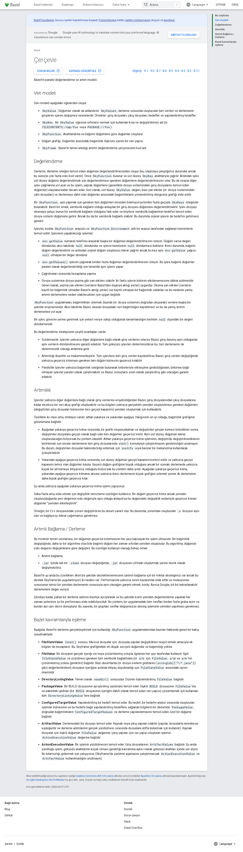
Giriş (235, 4)
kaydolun (169, 20)
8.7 (158, 71)
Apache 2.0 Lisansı (151, 775)
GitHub (220, 4)
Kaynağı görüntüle (85, 71)
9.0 (152, 71)
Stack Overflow (133, 827)
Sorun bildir (48, 71)
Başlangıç (68, 4)
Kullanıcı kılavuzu (93, 4)
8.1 (197, 71)
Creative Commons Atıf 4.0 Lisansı (95, 775)
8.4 (177, 71)
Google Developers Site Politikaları (45, 779)
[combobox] (161, 4)
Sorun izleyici (132, 815)
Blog (7, 809)
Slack (127, 821)
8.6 (165, 71)
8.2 (189, 71)
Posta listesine (108, 20)
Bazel (37, 50)
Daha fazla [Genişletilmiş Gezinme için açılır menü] (119, 4)
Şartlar (9, 843)
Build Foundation (44, 20)
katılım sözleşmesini (137, 20)
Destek (128, 809)
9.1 (146, 71)
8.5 (171, 71)
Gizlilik (20, 843)
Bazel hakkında (43, 4)
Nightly (137, 71)
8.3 (183, 71)
